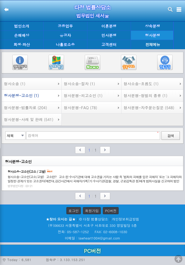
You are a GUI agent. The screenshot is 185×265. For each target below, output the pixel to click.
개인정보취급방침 (125, 219)
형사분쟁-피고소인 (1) (83, 95)
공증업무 (65, 26)
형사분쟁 (152, 35)
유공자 (65, 35)
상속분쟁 (152, 26)
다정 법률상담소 (92, 7)
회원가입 (92, 210)
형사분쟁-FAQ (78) (80, 107)
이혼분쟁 (109, 26)
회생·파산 (21, 44)
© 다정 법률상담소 (93, 219)
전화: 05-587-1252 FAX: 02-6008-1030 (92, 231)
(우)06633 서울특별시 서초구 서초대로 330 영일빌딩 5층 (92, 225)
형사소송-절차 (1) (79, 83)
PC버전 (111, 210)
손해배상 (21, 35)
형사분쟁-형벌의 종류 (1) (145, 95)
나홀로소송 (65, 44)
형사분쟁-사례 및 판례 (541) (28, 119)
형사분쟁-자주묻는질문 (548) (149, 107)
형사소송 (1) (14, 83)
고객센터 (109, 44)
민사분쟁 (109, 35)
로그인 (73, 210)
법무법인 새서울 (92, 15)
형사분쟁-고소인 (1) (21, 95)
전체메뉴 (152, 45)
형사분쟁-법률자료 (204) (25, 107)
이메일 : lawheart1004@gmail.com (92, 238)
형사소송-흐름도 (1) (141, 83)
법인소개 (21, 26)
